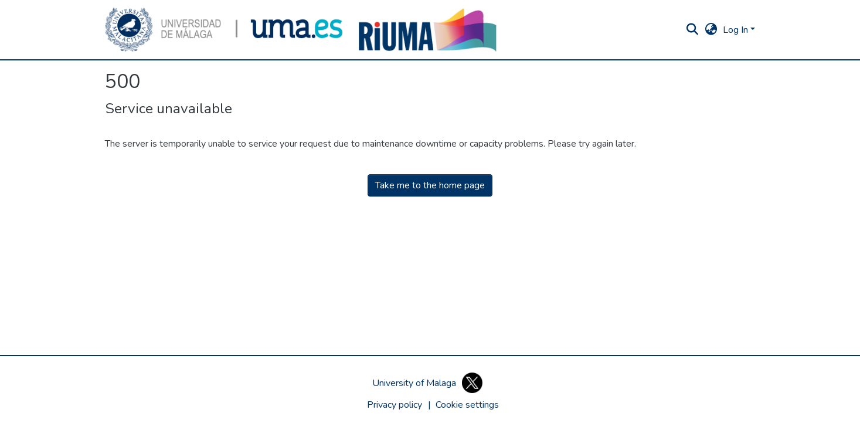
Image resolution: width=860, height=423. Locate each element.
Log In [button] (736, 29)
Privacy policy (394, 404)
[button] (224, 30)
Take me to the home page (430, 185)
